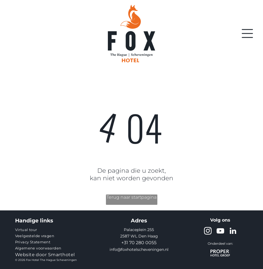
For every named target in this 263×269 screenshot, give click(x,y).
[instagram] (207, 231)
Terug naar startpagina (131, 197)
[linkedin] (232, 231)
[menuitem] (50, 230)
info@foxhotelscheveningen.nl (139, 249)
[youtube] (220, 231)
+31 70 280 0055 (139, 242)
